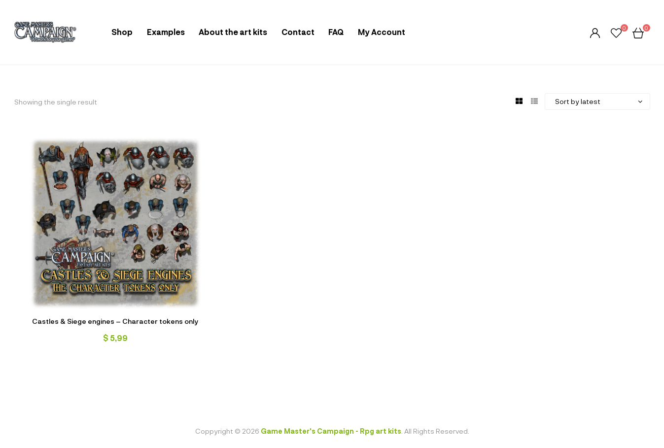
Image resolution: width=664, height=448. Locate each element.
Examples (166, 31)
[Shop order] (597, 101)
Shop (122, 31)
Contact (298, 31)
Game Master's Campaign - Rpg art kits (331, 431)
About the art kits (233, 31)
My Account (381, 31)
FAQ (336, 31)
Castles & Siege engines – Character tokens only (115, 321)
